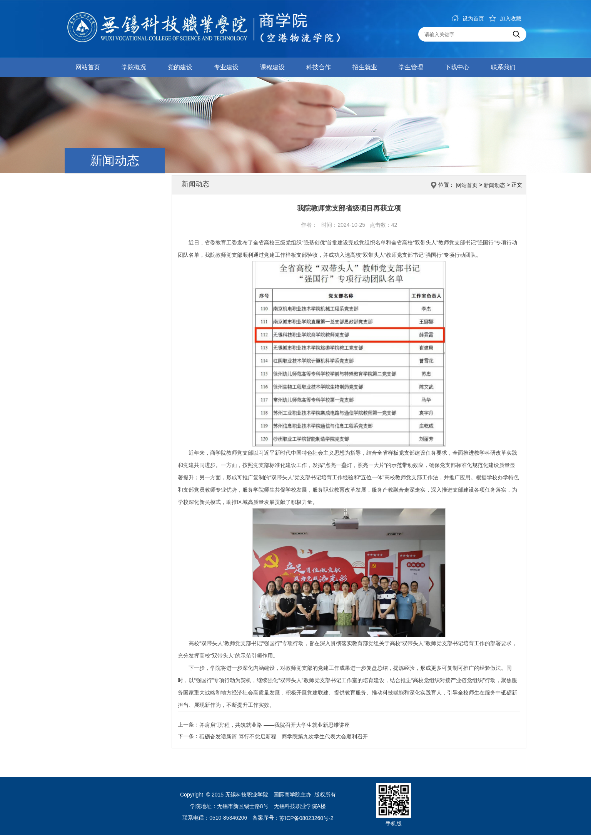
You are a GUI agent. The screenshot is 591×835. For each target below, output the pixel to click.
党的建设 (180, 67)
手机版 (394, 823)
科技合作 (318, 67)
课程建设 (272, 67)
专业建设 (226, 67)
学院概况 (134, 67)
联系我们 (503, 67)
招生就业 (364, 67)
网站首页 (87, 67)
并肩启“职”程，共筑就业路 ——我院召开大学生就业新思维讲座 (274, 725)
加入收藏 (505, 18)
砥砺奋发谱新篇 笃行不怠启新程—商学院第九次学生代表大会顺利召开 (283, 736)
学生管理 (411, 67)
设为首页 (468, 18)
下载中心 (457, 67)
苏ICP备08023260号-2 (306, 818)
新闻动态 (494, 185)
